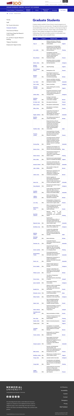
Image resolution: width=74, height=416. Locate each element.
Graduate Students (28, 10)
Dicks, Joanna (36, 104)
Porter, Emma (36, 279)
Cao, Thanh (35, 81)
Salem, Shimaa (36, 309)
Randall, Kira (36, 289)
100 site (18, 2)
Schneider (64, 182)
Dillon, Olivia (36, 108)
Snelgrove (64, 62)
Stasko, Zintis (36, 320)
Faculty (8, 19)
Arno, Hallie (35, 50)
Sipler (63, 128)
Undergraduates (19, 10)
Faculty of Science (32, 7)
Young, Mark (36, 364)
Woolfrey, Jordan (37, 355)
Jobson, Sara (36, 174)
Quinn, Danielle (36, 282)
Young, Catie (36, 357)
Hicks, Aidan (36, 159)
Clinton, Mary (36, 94)
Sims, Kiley (35, 318)
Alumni (37, 10)
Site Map (56, 412)
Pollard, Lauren (36, 272)
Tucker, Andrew (36, 334)
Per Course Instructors (13, 25)
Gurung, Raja (36, 144)
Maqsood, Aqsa (36, 223)
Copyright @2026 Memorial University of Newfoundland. (16, 414)
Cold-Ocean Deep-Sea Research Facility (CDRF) (15, 34)
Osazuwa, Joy (36, 243)
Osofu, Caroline (36, 249)
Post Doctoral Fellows (12, 30)
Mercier (63, 99)
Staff (8, 22)
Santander (64, 81)
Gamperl (64, 279)
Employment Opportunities (14, 45)
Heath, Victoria (36, 155)
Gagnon (64, 43)
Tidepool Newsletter (12, 42)
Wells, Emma (36, 351)
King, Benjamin (36, 186)
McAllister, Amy (36, 226)
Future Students (10, 10)
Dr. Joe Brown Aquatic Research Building (15, 38)
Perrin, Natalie (36, 266)
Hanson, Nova (36, 149)
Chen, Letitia (36, 84)
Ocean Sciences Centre (15, 7)
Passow (64, 57)
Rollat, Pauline (36, 296)
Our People (63, 10)
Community (54, 10)
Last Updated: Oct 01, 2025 (63, 412)
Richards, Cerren (37, 293)
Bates (63, 149)
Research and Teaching (46, 10)
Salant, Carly (36, 303)
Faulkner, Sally (36, 128)
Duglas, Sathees (37, 114)
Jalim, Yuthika (36, 168)
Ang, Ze (35, 43)
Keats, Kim (35, 182)
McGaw (63, 76)
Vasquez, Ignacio (37, 343)
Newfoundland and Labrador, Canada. (61, 414)
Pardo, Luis (35, 261)
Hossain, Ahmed (36, 164)
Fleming (64, 50)
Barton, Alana (36, 62)
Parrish (63, 209)
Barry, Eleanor (36, 57)
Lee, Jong (35, 202)
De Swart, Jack (36, 102)
